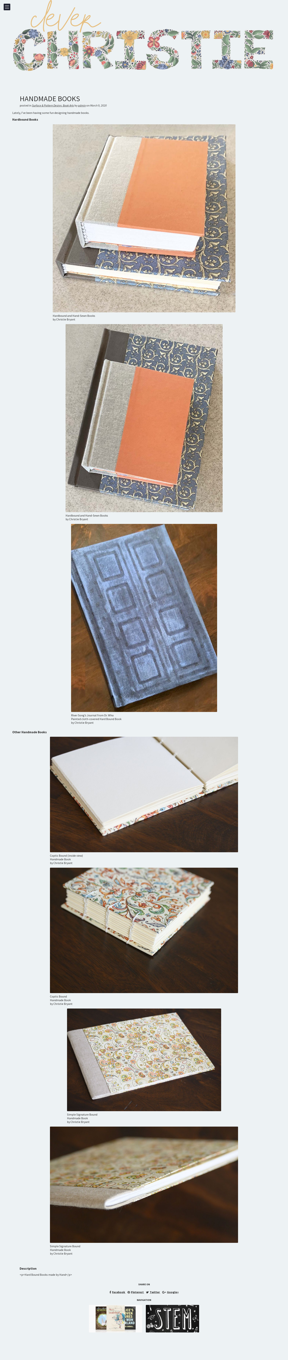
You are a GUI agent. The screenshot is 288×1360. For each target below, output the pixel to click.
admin (82, 105)
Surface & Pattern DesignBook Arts (53, 105)
